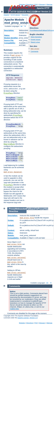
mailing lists (14, 309)
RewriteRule (9, 144)
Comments (34, 51)
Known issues (35, 39)
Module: (11, 235)
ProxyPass (8, 93)
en (21, 26)
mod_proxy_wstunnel (16, 258)
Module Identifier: (11, 38)
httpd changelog (36, 37)
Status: (7, 35)
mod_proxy (16, 55)
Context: (11, 230)
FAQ (36, 4)
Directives (29, 4)
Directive (13, 211)
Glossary (42, 4)
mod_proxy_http (27, 218)
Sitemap (49, 4)
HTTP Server (15, 15)
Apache (6, 15)
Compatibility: (9, 43)
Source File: (9, 40)
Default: (11, 225)
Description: (9, 30)
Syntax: (11, 220)
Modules (22, 4)
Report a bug (35, 42)
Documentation (27, 15)
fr (25, 26)
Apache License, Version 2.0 (27, 318)
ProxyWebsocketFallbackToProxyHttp (28, 209)
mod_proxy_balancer (13, 172)
